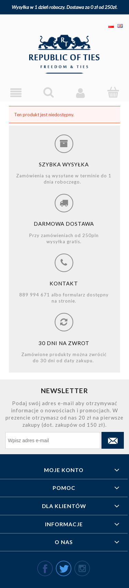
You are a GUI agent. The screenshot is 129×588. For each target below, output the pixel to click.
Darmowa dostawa (64, 224)
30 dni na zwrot (64, 343)
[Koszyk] (113, 92)
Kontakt (64, 283)
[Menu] (16, 93)
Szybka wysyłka (64, 164)
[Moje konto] (81, 93)
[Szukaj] (48, 92)
